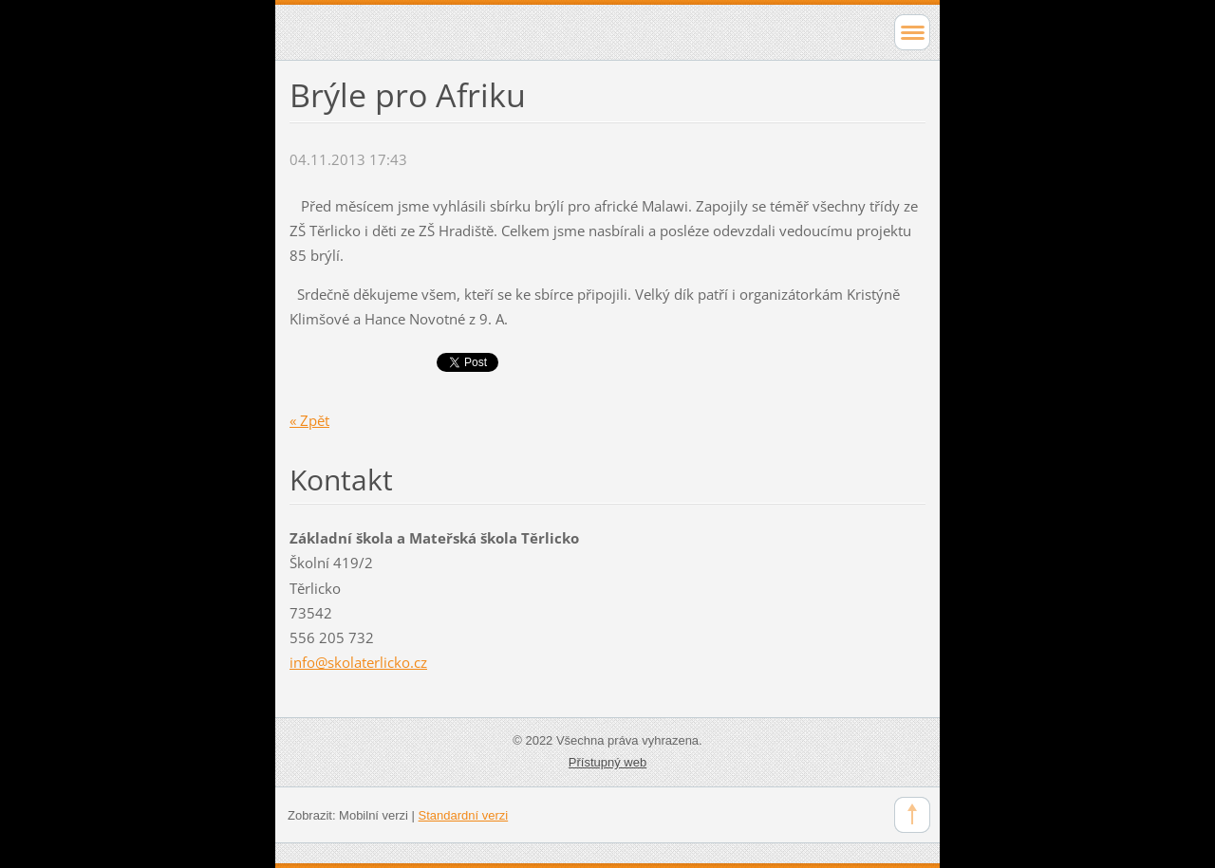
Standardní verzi (464, 815)
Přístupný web (607, 762)
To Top (912, 815)
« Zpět (309, 420)
